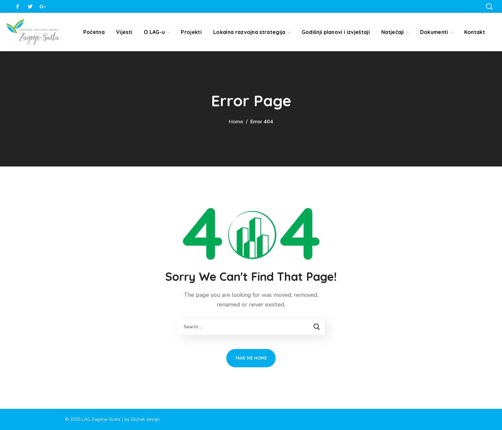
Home (236, 121)
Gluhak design (145, 419)
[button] (489, 6)
